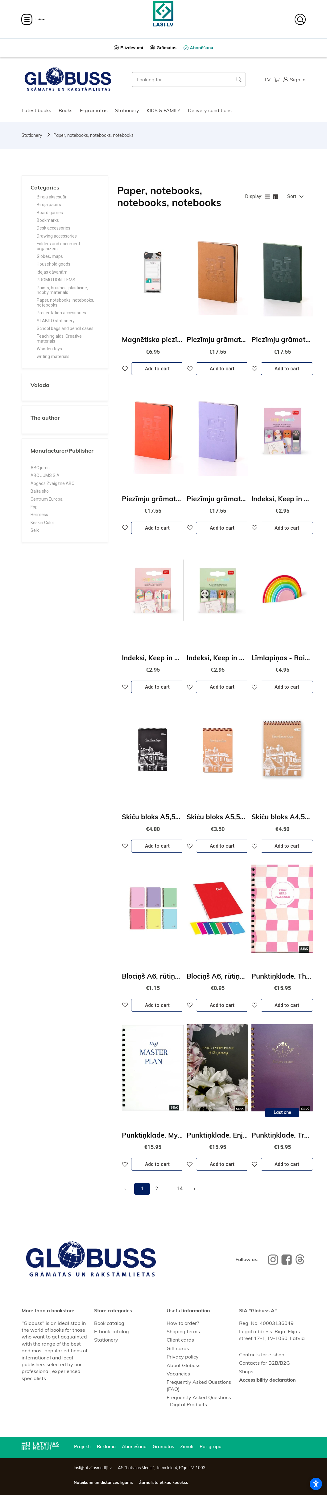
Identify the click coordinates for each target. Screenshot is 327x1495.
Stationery (127, 110)
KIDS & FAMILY (163, 110)
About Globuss (184, 1365)
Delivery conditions (210, 110)
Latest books (36, 110)
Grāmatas (163, 1446)
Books (65, 110)
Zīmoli (186, 1446)
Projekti (82, 1446)
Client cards (180, 1340)
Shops (246, 1371)
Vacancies (178, 1374)
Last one (282, 1112)
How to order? (183, 1323)
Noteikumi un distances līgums (103, 1482)
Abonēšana (134, 1446)
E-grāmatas (94, 110)
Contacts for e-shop (261, 1354)
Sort (291, 196)
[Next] (194, 1189)
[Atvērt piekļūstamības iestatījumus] (316, 1484)
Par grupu (210, 1446)
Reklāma (106, 1446)
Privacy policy (183, 1357)
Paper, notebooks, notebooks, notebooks (93, 135)
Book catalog (109, 1323)
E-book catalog (111, 1331)
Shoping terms (183, 1331)
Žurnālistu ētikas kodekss (163, 1482)
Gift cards (178, 1348)
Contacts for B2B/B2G (264, 1363)
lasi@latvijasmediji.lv (93, 1467)
